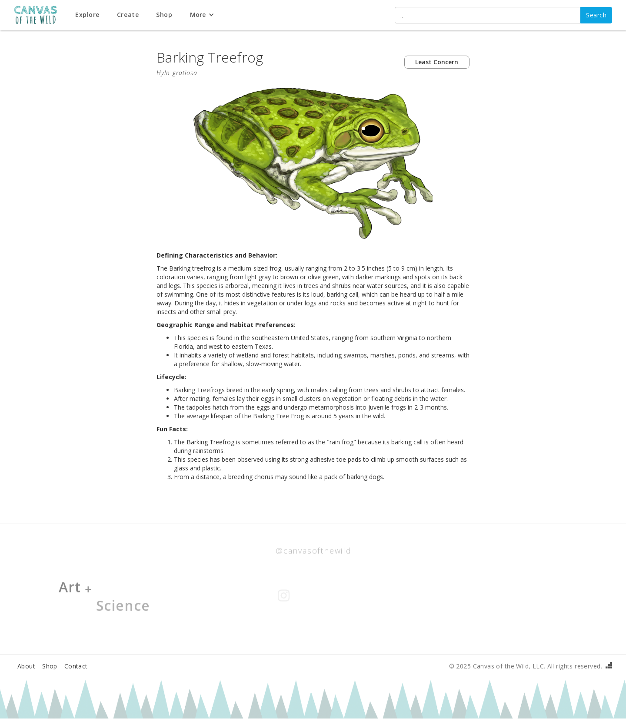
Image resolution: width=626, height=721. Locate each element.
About (26, 666)
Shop (49, 666)
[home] (40, 15)
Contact (76, 666)
